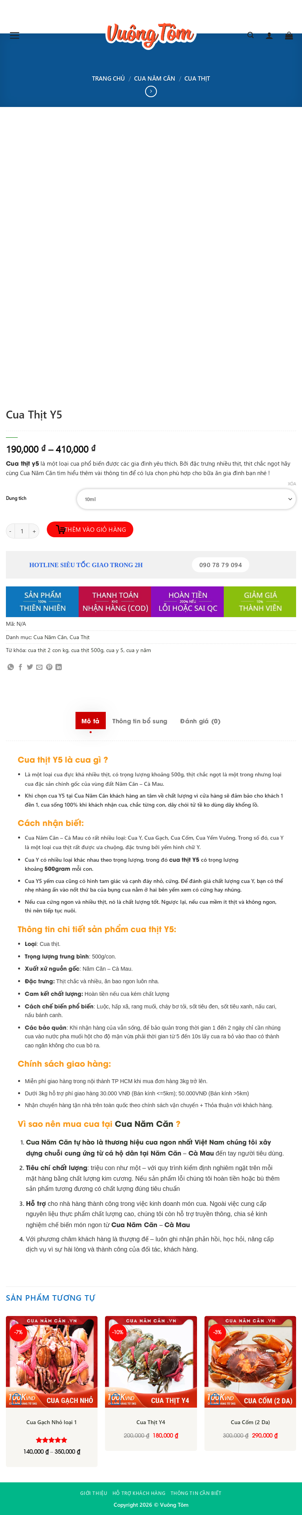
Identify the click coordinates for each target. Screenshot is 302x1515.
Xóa (292, 484)
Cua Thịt (197, 78)
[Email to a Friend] (39, 667)
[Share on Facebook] (20, 667)
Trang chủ (108, 78)
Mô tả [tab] (90, 720)
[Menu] (15, 35)
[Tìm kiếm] (250, 35)
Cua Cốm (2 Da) (250, 1422)
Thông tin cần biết (196, 1493)
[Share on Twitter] (30, 667)
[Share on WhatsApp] (10, 667)
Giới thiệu (93, 1493)
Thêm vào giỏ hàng (95, 529)
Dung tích (16, 498)
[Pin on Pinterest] (49, 667)
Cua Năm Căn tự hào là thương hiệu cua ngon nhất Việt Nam (125, 1141)
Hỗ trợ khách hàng (138, 1493)
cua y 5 (114, 650)
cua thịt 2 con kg (48, 650)
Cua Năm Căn (154, 78)
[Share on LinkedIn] (58, 667)
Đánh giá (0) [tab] (200, 720)
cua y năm (138, 650)
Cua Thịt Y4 (150, 1422)
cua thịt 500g (87, 650)
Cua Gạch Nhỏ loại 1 (51, 1422)
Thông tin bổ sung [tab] (139, 720)
